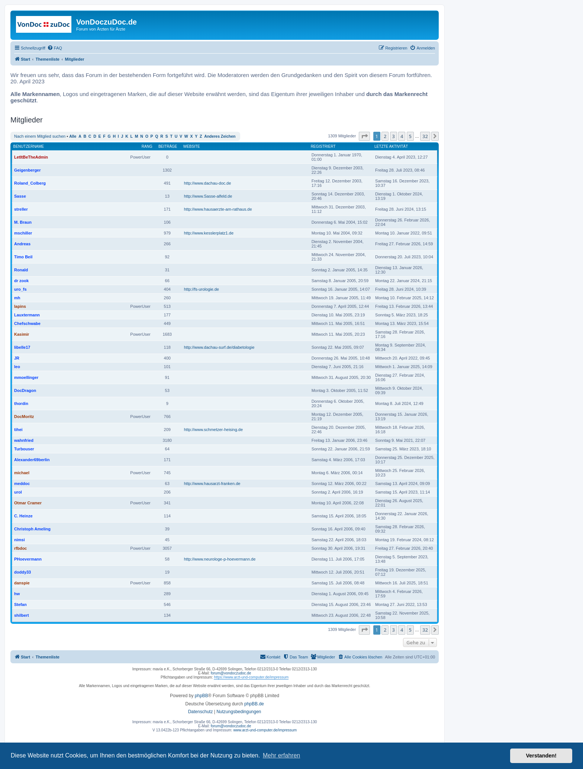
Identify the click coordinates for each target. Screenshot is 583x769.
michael (21, 472)
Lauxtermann (27, 315)
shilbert (21, 615)
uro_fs (20, 289)
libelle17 (22, 347)
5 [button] (410, 136)
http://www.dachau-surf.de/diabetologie (219, 347)
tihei (18, 429)
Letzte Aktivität (391, 146)
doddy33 (22, 572)
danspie (22, 583)
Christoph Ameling (32, 529)
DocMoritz (24, 416)
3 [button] (393, 136)
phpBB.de (254, 703)
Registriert (323, 146)
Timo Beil (23, 257)
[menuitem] (54, 48)
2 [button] (385, 136)
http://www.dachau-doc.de (207, 183)
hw (17, 593)
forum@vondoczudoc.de (231, 673)
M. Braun (23, 222)
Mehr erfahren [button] (281, 755)
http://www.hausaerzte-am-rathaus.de (218, 209)
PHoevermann (28, 559)
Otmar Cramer (28, 503)
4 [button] (401, 136)
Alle (72, 136)
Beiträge (167, 146)
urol (18, 492)
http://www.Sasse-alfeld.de (208, 196)
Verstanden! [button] (541, 756)
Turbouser (24, 449)
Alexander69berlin (31, 459)
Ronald (21, 270)
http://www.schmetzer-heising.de (213, 429)
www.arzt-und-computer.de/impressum (265, 730)
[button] (364, 136)
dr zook (21, 280)
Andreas (22, 244)
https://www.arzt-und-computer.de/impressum (251, 677)
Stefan (20, 604)
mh (17, 298)
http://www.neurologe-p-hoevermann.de (220, 559)
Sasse (20, 196)
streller (21, 209)
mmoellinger (26, 377)
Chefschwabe (27, 323)
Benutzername (28, 146)
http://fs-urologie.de (201, 289)
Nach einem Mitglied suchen (39, 136)
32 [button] (425, 136)
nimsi (19, 539)
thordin (21, 403)
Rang (147, 146)
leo (17, 366)
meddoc (22, 483)
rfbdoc (20, 548)
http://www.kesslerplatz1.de (208, 233)
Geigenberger (27, 170)
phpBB (201, 695)
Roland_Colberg (30, 183)
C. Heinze (23, 516)
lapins (20, 306)
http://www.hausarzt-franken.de (212, 483)
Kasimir (21, 334)
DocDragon (25, 390)
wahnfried (23, 440)
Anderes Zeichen (219, 136)
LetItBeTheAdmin (31, 157)
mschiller (23, 233)
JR (16, 358)
